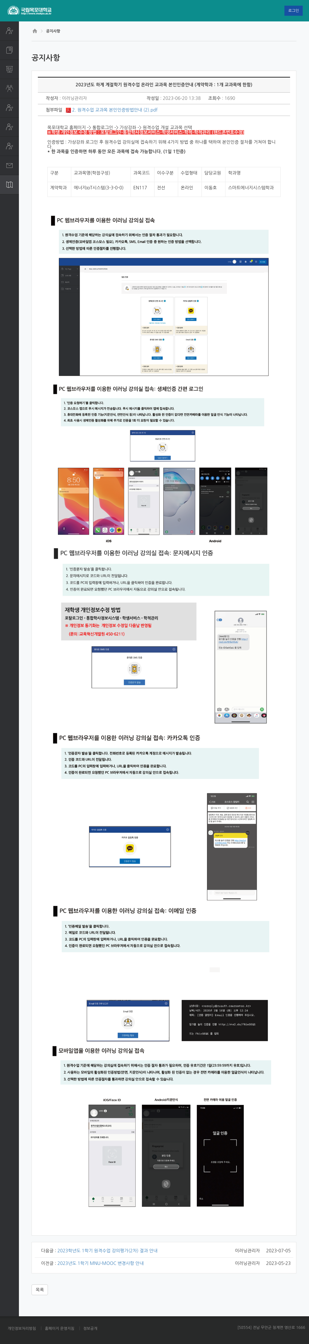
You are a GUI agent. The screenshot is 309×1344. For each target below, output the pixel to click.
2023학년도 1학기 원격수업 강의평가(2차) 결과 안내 (107, 1251)
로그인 (293, 11)
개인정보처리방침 (22, 1328)
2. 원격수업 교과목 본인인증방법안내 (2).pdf (115, 110)
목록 (40, 1290)
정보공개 (90, 1328)
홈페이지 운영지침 (59, 1328)
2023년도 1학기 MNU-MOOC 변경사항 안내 (100, 1263)
